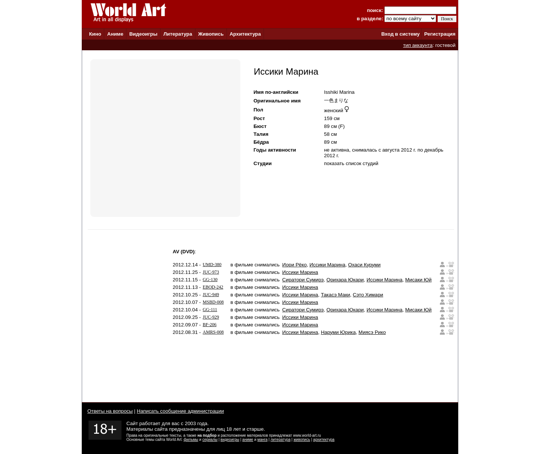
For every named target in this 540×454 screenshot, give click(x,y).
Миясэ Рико (372, 332)
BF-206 (210, 324)
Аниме (115, 34)
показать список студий (351, 163)
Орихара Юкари (345, 280)
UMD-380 (212, 264)
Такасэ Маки (335, 295)
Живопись (211, 34)
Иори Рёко (294, 265)
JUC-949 (211, 294)
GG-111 (210, 309)
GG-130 (210, 279)
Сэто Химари (368, 295)
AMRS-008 (213, 332)
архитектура (323, 439)
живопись (302, 439)
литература (280, 439)
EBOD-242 (213, 287)
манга (262, 439)
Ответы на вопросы (110, 411)
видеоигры (229, 439)
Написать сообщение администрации (180, 411)
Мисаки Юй (418, 280)
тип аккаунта (418, 45)
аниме (247, 439)
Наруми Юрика (338, 332)
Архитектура (245, 34)
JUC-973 (211, 272)
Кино (95, 34)
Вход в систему (400, 34)
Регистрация (439, 34)
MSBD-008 (213, 302)
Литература (178, 34)
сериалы (210, 439)
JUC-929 (211, 317)
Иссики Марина (327, 265)
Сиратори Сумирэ (303, 280)
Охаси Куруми (364, 265)
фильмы (191, 439)
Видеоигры (143, 34)
